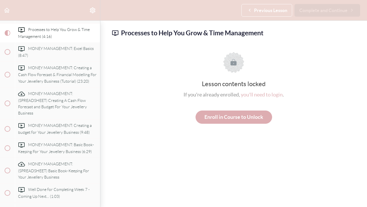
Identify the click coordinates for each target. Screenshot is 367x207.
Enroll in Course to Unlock (233, 117)
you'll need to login (262, 95)
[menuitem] (93, 10)
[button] (7, 10)
